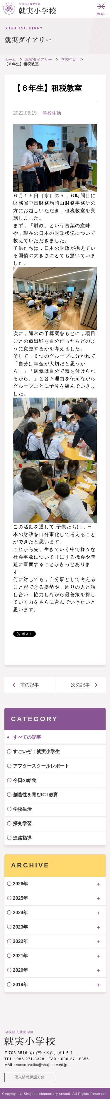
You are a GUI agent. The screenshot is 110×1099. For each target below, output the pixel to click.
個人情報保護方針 (29, 1077)
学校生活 (52, 112)
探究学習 (22, 823)
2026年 (20, 883)
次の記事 (80, 684)
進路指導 (22, 837)
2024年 (20, 912)
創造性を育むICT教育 (35, 794)
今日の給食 (24, 780)
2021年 (20, 955)
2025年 (20, 898)
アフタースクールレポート (41, 765)
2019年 (20, 984)
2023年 (20, 926)
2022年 (20, 941)
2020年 (20, 970)
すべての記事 (27, 737)
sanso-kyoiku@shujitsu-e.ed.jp (41, 1065)
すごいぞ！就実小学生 (36, 751)
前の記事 (29, 684)
